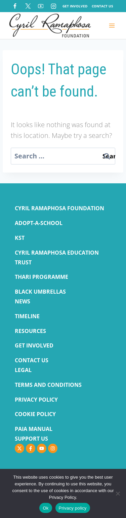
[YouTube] (40, 5)
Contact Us (102, 6)
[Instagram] (53, 5)
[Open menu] (112, 25)
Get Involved (74, 6)
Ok (45, 508)
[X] (27, 5)
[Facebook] (14, 5)
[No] (117, 493)
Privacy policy (73, 508)
